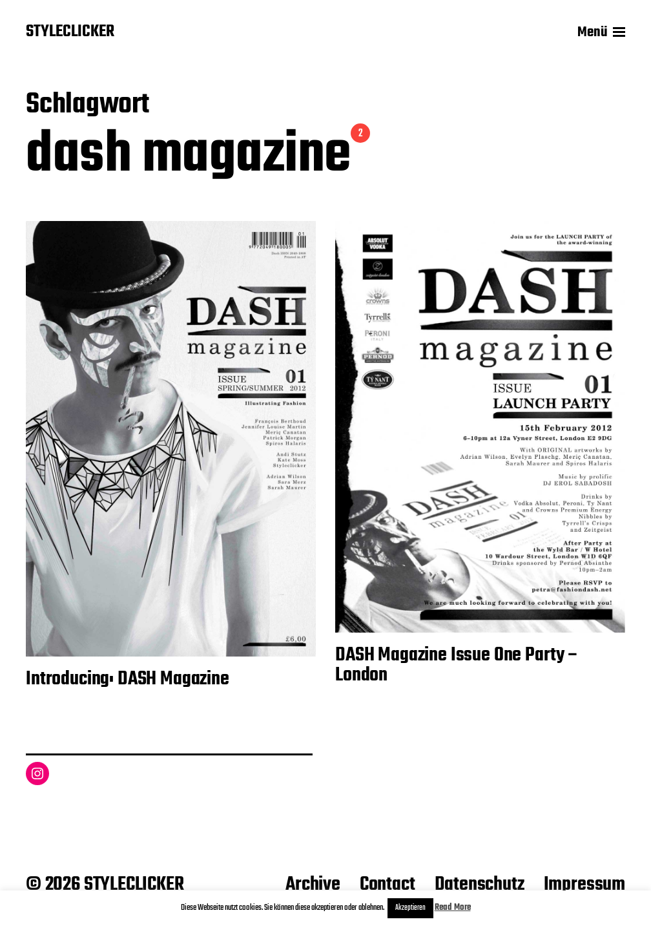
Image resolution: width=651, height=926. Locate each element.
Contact (387, 885)
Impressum (584, 885)
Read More (453, 907)
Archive (312, 885)
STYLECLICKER (70, 32)
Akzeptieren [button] (410, 908)
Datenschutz (479, 885)
